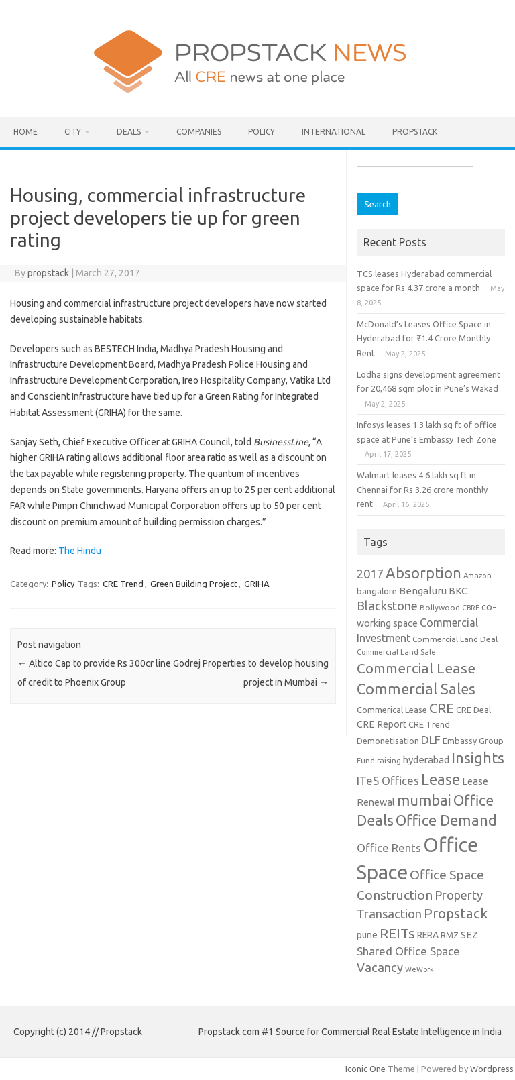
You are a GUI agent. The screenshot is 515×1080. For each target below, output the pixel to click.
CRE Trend (123, 583)
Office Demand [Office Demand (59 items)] (446, 820)
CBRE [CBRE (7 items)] (470, 608)
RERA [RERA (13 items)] (428, 935)
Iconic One (365, 1068)
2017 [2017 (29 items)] (370, 573)
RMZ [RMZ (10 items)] (450, 935)
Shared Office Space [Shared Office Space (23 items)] (408, 950)
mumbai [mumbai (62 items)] (424, 800)
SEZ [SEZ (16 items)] (469, 934)
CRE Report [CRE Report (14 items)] (381, 724)
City (72, 131)
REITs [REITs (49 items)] (397, 933)
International (333, 131)
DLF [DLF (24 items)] (431, 739)
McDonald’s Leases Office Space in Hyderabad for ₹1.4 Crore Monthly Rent (424, 338)
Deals (129, 131)
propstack (48, 273)
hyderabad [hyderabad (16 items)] (426, 759)
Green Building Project (193, 583)
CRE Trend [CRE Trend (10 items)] (429, 724)
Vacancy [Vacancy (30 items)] (380, 967)
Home (25, 131)
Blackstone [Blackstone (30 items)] (387, 605)
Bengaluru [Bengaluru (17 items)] (423, 590)
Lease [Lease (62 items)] (440, 779)
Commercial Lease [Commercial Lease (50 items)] (416, 668)
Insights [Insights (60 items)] (477, 757)
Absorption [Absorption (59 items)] (423, 573)
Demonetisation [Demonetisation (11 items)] (388, 740)
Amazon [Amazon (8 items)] (477, 575)
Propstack (414, 131)
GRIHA (257, 583)
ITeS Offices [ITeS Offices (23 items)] (388, 780)
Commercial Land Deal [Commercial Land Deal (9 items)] (455, 639)
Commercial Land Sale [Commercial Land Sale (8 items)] (396, 651)
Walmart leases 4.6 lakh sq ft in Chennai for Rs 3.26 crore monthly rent (422, 489)
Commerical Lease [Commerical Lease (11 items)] (392, 709)
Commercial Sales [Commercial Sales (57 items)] (416, 689)
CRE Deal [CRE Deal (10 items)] (473, 709)
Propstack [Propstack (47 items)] (456, 913)
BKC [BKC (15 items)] (458, 590)
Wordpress (492, 1068)
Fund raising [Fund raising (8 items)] (379, 760)
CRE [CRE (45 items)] (441, 708)
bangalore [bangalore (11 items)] (377, 591)
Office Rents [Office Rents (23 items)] (389, 847)
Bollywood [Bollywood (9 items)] (440, 607)
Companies (198, 131)
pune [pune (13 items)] (367, 935)
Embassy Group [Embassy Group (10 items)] (473, 740)
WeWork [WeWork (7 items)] (419, 969)
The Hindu (79, 550)
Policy (261, 131)
